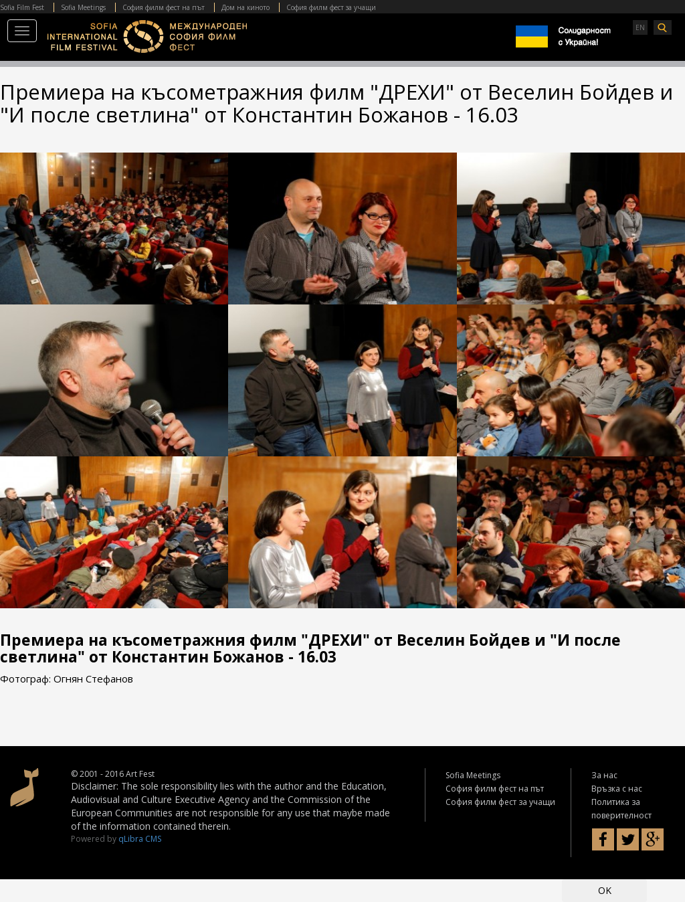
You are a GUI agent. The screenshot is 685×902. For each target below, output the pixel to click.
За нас (604, 775)
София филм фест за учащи (331, 7)
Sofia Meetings (83, 7)
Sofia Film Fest (22, 7)
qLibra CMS (139, 838)
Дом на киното (245, 7)
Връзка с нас (616, 788)
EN (640, 27)
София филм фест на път (163, 7)
